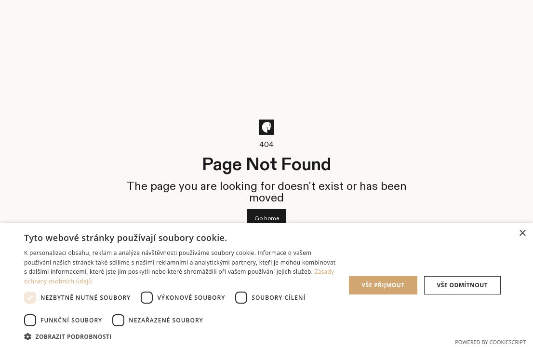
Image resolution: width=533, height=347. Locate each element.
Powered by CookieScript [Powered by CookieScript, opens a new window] (490, 342)
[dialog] (266, 285)
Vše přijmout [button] (382, 285)
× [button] (522, 233)
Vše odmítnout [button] (462, 285)
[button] (180, 336)
